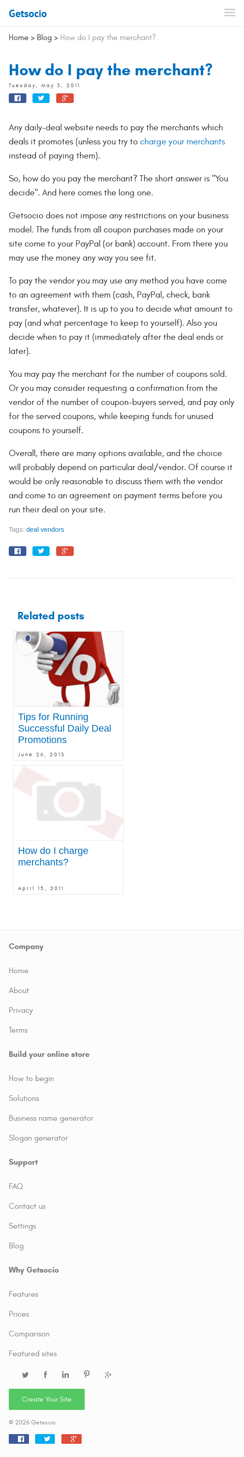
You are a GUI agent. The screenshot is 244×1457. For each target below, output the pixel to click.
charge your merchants (182, 141)
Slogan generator (38, 1138)
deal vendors (45, 529)
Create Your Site (47, 1399)
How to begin (31, 1078)
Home (19, 970)
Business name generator (51, 1118)
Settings (22, 1226)
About (19, 990)
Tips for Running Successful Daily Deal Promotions (64, 728)
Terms (18, 1030)
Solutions (24, 1098)
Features (23, 1294)
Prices (19, 1314)
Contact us (27, 1206)
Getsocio (28, 13)
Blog (16, 1246)
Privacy (21, 1010)
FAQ (16, 1186)
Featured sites (33, 1353)
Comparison (29, 1334)
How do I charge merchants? (53, 856)
